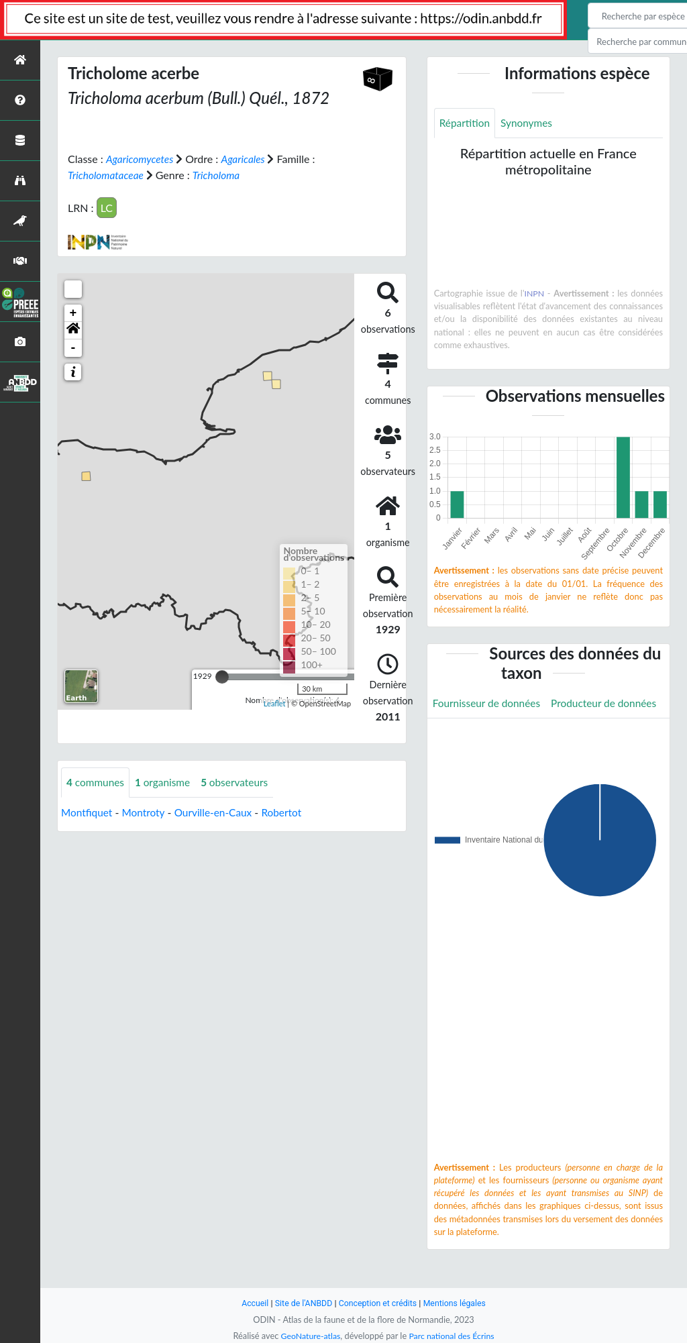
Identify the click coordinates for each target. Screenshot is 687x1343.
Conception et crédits (378, 1303)
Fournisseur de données (489, 703)
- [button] (73, 347)
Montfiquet (87, 812)
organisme (166, 781)
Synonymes (529, 123)
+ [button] (73, 313)
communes (96, 781)
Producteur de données (487, 733)
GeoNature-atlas (308, 1335)
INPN (534, 293)
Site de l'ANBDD (301, 1303)
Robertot (288, 812)
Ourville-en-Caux (218, 812)
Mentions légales (457, 1303)
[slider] (222, 676)
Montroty (146, 812)
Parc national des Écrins (453, 1335)
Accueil (251, 1303)
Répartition (465, 123)
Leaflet (275, 703)
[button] (73, 330)
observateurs (240, 781)
